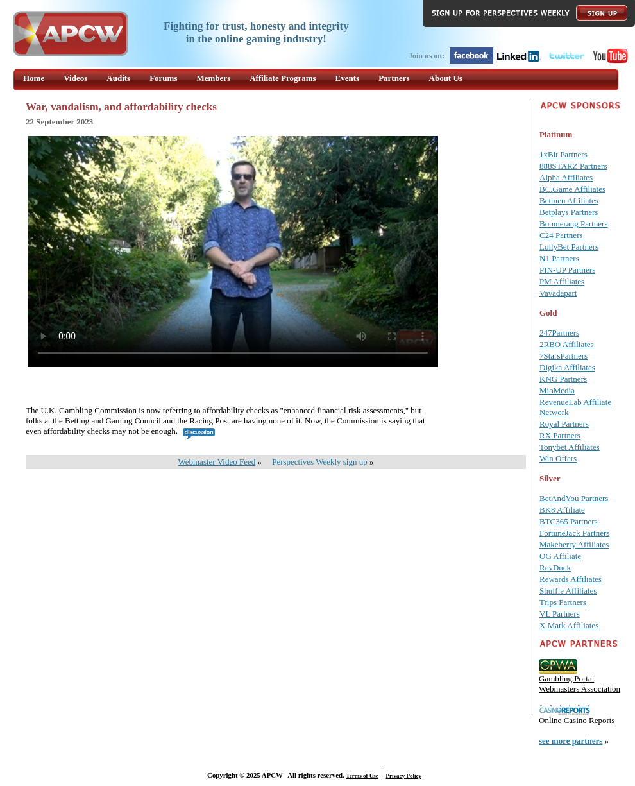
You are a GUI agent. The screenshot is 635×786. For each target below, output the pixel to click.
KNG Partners (563, 379)
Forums (163, 78)
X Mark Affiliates (568, 625)
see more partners (570, 741)
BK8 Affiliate (562, 510)
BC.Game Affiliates (572, 189)
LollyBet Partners (568, 247)
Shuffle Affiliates (568, 590)
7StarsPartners (563, 356)
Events (347, 78)
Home (33, 78)
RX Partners (559, 435)
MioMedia (557, 390)
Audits (118, 78)
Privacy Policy (403, 776)
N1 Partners (559, 258)
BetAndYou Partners (573, 498)
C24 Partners (561, 235)
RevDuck (555, 567)
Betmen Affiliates (568, 200)
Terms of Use (362, 776)
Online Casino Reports (576, 720)
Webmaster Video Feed (217, 461)
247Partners (559, 332)
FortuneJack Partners (574, 533)
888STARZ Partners (573, 166)
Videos (75, 78)
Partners (393, 78)
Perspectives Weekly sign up (320, 461)
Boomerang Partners (573, 223)
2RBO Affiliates (566, 344)
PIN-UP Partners (567, 270)
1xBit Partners (563, 154)
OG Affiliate (560, 556)
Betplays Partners (568, 212)
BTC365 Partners (568, 521)
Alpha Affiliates (566, 177)
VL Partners (559, 614)
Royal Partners (564, 424)
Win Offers (558, 458)
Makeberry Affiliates (574, 544)
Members (214, 78)
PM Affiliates (561, 281)
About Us (445, 78)
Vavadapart (558, 293)
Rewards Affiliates (570, 579)
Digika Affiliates (567, 367)
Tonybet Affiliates (569, 447)
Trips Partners (562, 602)
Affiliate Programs (283, 78)
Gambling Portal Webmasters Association (579, 684)
